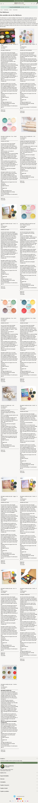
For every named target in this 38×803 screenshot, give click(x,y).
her (3, 107)
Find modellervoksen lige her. (30, 168)
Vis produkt (3, 111)
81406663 (7, 766)
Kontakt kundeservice (19, 762)
